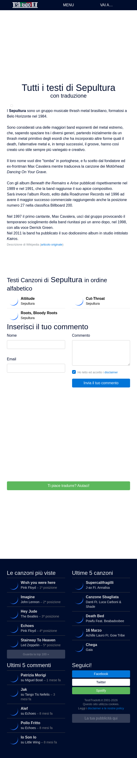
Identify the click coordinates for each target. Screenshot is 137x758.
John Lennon (35, 599)
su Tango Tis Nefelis (35, 694)
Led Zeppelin (35, 642)
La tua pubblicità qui (101, 718)
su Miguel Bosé (35, 677)
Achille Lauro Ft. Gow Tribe (100, 633)
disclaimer (111, 372)
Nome (12, 335)
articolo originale (51, 244)
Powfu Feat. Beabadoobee (100, 618)
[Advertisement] (68, 46)
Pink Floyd (35, 585)
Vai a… (106, 5)
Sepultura (35, 301)
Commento (81, 335)
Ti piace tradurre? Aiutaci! (68, 486)
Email (11, 359)
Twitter (101, 682)
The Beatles (35, 614)
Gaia (100, 647)
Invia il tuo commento (101, 383)
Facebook (101, 674)
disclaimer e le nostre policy (106, 708)
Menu (68, 5)
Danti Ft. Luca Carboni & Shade (100, 601)
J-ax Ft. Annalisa (100, 585)
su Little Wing (35, 740)
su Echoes (35, 711)
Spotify (101, 690)
